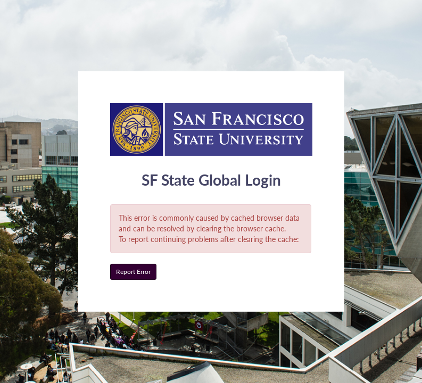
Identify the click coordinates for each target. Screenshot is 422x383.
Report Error (133, 272)
